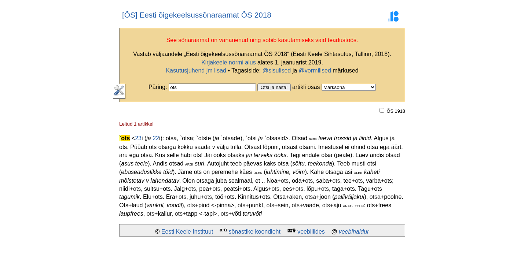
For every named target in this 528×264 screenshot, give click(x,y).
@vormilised (315, 70)
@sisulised (277, 70)
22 (156, 138)
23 (138, 138)
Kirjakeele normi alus (228, 62)
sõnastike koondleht (254, 231)
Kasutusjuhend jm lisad (196, 70)
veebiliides (311, 231)
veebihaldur (354, 231)
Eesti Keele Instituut (187, 231)
